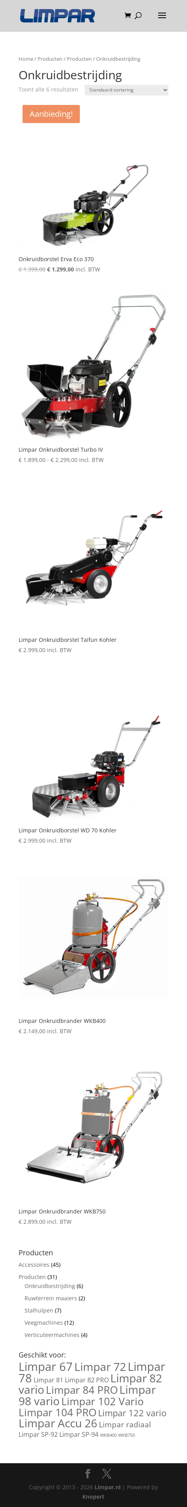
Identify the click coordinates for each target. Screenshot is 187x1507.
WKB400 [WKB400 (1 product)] (108, 1435)
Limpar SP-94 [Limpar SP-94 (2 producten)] (78, 1434)
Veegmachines (44, 1322)
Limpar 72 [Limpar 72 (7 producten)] (100, 1366)
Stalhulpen (39, 1310)
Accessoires (34, 1264)
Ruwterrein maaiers (51, 1298)
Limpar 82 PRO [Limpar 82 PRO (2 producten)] (87, 1380)
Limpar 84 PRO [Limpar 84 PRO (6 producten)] (82, 1390)
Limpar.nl (107, 1487)
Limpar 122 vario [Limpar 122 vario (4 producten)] (132, 1413)
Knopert (93, 1496)
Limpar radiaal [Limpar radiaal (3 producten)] (125, 1424)
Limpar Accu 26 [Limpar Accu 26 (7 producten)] (58, 1422)
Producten (50, 58)
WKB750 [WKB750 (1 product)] (126, 1435)
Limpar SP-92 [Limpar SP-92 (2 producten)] (38, 1434)
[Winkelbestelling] (126, 90)
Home (26, 58)
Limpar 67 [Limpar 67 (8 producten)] (46, 1366)
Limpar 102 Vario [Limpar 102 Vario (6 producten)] (102, 1401)
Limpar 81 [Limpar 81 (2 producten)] (48, 1380)
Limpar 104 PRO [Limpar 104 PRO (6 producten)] (57, 1412)
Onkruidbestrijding (50, 1286)
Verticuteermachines (52, 1335)
